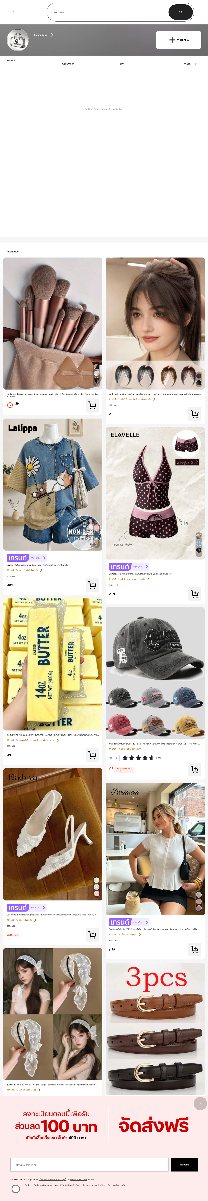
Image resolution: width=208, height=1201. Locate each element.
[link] (18, 40)
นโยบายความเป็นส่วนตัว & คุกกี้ (52, 1179)
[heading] (91, 35)
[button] (111, 12)
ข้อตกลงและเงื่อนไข (78, 1179)
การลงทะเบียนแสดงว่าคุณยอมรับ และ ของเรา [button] (52, 1179)
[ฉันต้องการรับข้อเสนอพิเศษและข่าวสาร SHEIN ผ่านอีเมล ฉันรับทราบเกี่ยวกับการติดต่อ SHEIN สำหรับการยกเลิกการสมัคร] (15, 1189)
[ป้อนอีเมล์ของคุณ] (89, 1165)
